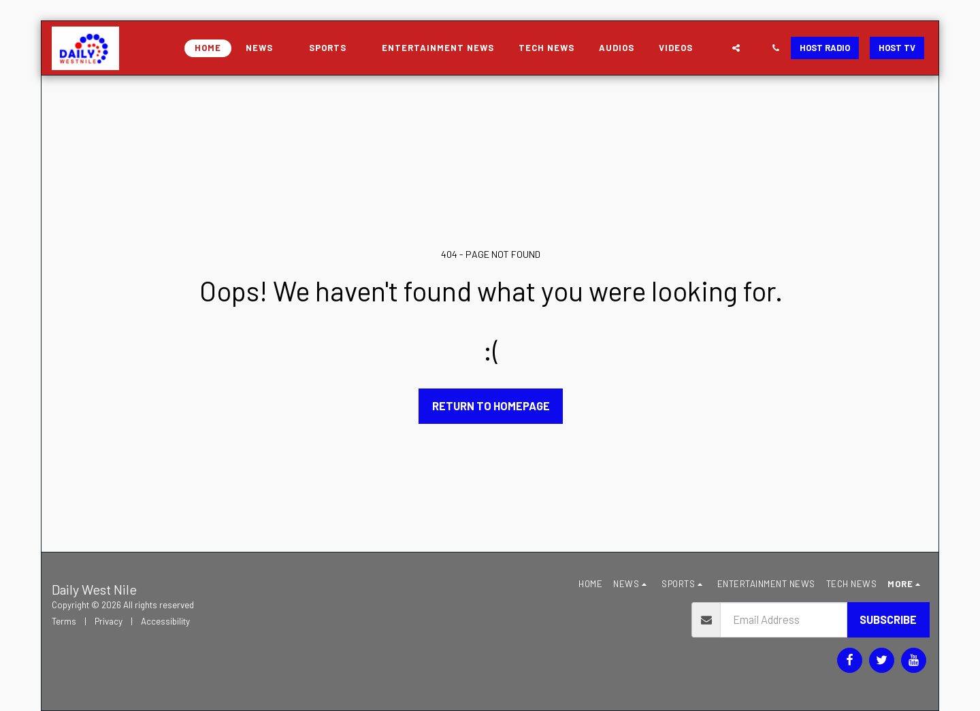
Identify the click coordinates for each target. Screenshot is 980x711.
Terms (64, 621)
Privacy (108, 621)
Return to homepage (491, 405)
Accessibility (165, 621)
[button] (265, 48)
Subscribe (888, 619)
